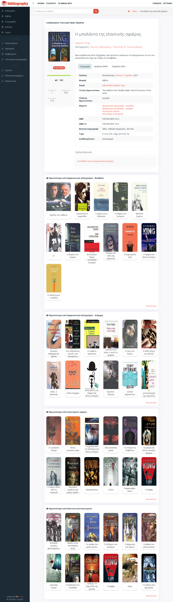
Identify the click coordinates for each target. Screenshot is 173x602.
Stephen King (82, 43)
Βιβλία (134, 11)
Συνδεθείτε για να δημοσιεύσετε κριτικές (95, 161)
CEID (21, 597)
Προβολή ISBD (118, 66)
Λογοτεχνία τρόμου (111, 111)
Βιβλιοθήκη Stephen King (113, 85)
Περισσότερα (151, 306)
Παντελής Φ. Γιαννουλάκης (127, 47)
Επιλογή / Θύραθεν (123, 75)
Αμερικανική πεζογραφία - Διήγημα (117, 108)
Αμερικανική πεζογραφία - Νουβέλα (118, 105)
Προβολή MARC (101, 66)
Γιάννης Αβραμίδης (101, 47)
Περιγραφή (85, 66)
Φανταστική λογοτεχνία (112, 114)
